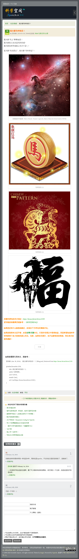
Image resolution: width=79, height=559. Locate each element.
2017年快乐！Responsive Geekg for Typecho (21, 420)
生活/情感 (13, 23)
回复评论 (10, 461)
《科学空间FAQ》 (32, 322)
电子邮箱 (33, 508)
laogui (42, 553)
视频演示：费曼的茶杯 (48, 398)
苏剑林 (10, 466)
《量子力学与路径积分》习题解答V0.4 (19, 426)
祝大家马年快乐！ (17, 31)
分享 (28, 333)
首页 (6, 23)
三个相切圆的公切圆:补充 (31, 398)
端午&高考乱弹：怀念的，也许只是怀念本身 (21, 411)
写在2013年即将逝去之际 (15, 435)
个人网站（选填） (36, 512)
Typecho (54, 553)
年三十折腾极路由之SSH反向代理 (18, 423)
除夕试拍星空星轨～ (13, 417)
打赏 (32, 333)
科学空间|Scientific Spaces (15, 12)
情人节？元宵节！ (13, 432)
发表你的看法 (13, 444)
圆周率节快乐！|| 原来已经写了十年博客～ (21, 414)
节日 (26, 392)
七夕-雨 (9, 429)
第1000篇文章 (11, 408)
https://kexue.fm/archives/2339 (34, 319)
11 (6, 453)
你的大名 (33, 504)
